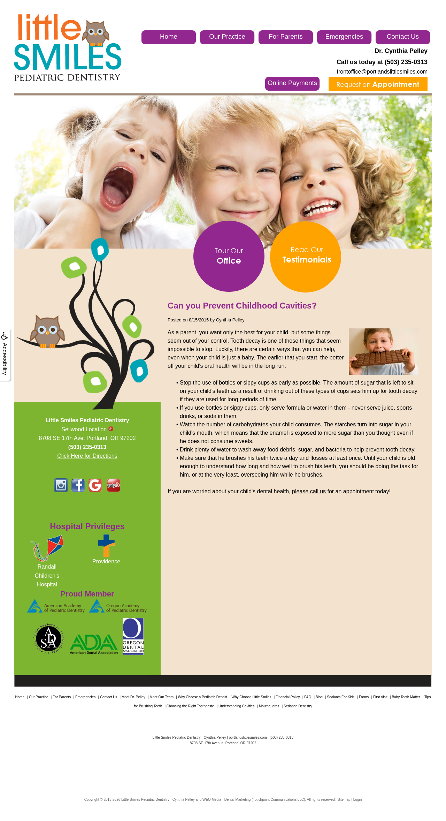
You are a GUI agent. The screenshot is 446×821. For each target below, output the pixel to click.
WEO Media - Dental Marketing (226, 799)
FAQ (307, 697)
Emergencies (344, 36)
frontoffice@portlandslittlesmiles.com (382, 72)
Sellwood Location (87, 429)
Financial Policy (288, 697)
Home (168, 36)
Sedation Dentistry (298, 706)
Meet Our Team (161, 697)
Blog (319, 697)
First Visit (380, 697)
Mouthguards (269, 706)
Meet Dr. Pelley (133, 697)
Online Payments (292, 82)
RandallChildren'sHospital (47, 575)
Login (357, 799)
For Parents (285, 36)
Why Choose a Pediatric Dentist (202, 697)
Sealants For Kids (340, 697)
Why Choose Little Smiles (251, 697)
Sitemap (344, 799)
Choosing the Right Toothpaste (190, 706)
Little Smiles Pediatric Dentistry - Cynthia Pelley (158, 799)
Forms (364, 697)
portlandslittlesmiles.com (248, 737)
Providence (106, 561)
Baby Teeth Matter (406, 697)
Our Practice (227, 36)
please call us (309, 491)
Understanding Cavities (236, 706)
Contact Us (403, 36)
